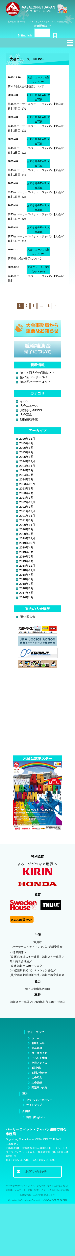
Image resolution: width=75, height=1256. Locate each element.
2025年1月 (26, 456)
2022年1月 (26, 506)
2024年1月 (26, 479)
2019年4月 (26, 547)
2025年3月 (26, 447)
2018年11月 (27, 570)
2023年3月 (26, 488)
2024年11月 (27, 465)
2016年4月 (26, 597)
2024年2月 (26, 474)
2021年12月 (27, 511)
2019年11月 (27, 538)
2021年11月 (27, 515)
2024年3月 (26, 470)
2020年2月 (26, 533)
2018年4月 (26, 574)
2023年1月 (26, 497)
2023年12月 (27, 484)
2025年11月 (27, 438)
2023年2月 (26, 493)
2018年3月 (26, 579)
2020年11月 (27, 524)
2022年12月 (27, 502)
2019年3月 (26, 552)
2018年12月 (27, 565)
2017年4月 (26, 592)
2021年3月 (26, 520)
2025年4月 (26, 443)
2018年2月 (26, 583)
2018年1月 (26, 588)
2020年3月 (26, 529)
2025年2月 (26, 452)
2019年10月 (27, 543)
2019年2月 (26, 556)
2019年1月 (26, 561)
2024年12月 (27, 461)
